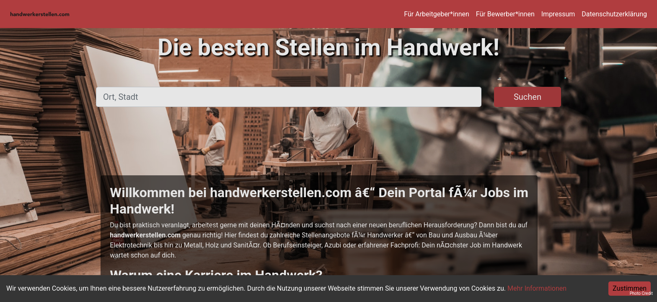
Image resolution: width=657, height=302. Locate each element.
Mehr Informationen (536, 288)
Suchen (527, 97)
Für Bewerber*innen (505, 14)
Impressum (558, 14)
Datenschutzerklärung (614, 14)
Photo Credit (641, 293)
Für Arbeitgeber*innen (436, 14)
